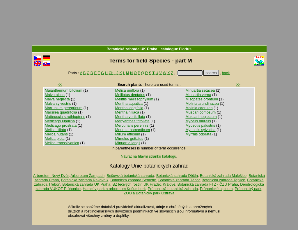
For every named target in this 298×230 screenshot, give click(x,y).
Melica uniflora (127, 90)
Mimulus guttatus (129, 138)
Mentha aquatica (129, 103)
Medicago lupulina (60, 121)
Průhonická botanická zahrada (173, 189)
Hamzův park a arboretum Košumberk (114, 189)
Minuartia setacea (200, 90)
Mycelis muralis (198, 121)
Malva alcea (55, 95)
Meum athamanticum (132, 130)
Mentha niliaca (127, 112)
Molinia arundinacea (202, 103)
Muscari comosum (200, 112)
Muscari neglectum (201, 116)
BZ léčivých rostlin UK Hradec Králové (143, 184)
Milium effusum (127, 134)
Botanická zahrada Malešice (223, 175)
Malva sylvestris (58, 103)
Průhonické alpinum (216, 189)
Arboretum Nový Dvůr (51, 175)
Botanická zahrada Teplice (223, 180)
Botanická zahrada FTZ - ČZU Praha (208, 184)
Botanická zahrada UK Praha (132, 49)
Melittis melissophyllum (134, 99)
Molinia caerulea (198, 108)
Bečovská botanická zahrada (130, 175)
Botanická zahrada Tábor (179, 180)
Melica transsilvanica (62, 143)
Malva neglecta (57, 99)
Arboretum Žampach (87, 175)
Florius (185, 49)
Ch (111, 73)
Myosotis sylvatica (200, 130)
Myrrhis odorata (198, 134)
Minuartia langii (127, 143)
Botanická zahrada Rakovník (85, 180)
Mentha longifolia (129, 108)
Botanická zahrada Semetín (133, 180)
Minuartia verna (198, 95)
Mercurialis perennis (132, 125)
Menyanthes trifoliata (132, 121)
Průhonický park (248, 189)
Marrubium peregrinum (63, 108)
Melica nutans (56, 134)
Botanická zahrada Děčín (177, 175)
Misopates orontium (201, 99)
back (226, 73)
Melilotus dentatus (130, 95)
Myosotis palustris (200, 125)
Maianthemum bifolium (63, 90)
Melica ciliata (55, 130)
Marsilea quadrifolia (61, 112)
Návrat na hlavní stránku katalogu (148, 156)
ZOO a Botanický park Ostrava (149, 193)
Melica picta (55, 138)
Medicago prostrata (61, 125)
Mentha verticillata (130, 116)
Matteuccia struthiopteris (65, 116)
